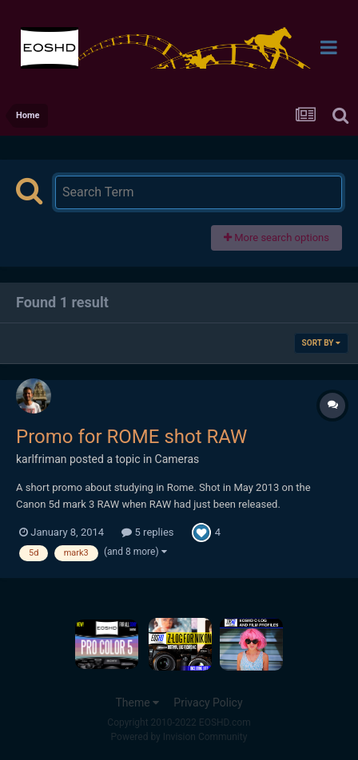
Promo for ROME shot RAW (131, 437)
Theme (137, 702)
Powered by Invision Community (179, 736)
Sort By (321, 342)
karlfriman (41, 459)
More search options (276, 237)
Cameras (177, 459)
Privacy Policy (207, 702)
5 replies (147, 532)
